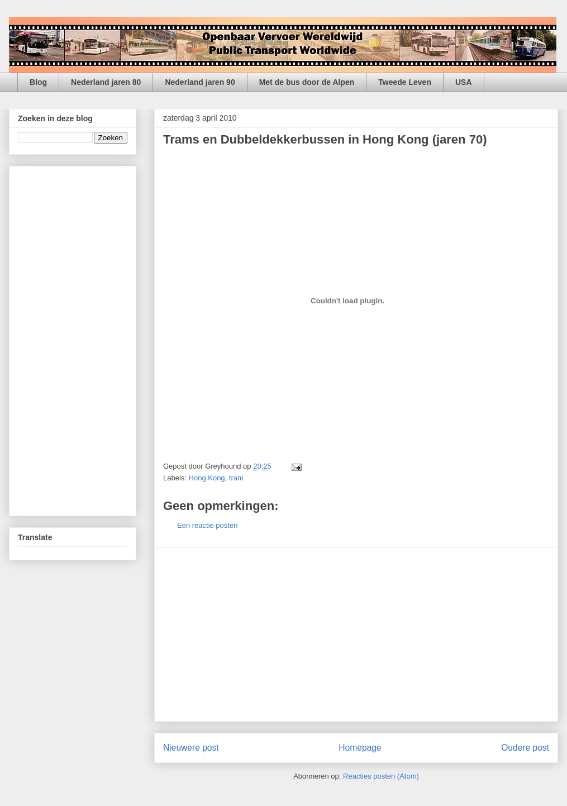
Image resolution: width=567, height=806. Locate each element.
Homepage (360, 747)
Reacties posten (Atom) (381, 776)
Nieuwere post (191, 747)
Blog (38, 82)
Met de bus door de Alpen (307, 82)
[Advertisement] (356, 634)
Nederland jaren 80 (106, 82)
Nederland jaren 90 (200, 82)
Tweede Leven (404, 82)
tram (236, 478)
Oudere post (525, 747)
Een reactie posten (207, 525)
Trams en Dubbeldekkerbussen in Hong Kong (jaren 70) (325, 139)
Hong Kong (207, 478)
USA (463, 82)
